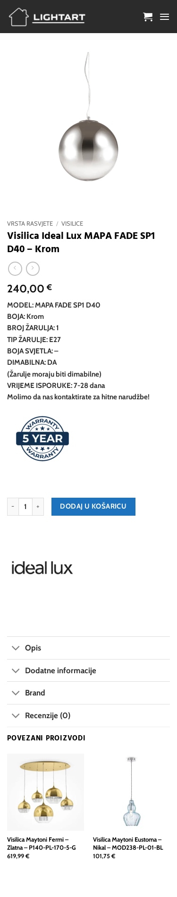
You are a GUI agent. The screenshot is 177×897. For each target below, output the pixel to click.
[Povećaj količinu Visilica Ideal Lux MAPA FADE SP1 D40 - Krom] (38, 507)
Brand (26, 694)
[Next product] (15, 269)
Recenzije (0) (38, 716)
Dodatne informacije (51, 671)
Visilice (72, 223)
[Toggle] (16, 649)
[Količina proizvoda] (25, 507)
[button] (147, 16)
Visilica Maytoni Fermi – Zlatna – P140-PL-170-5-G (41, 843)
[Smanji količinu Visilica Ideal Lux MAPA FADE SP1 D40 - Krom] (12, 507)
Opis (24, 649)
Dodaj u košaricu (93, 506)
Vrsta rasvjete (30, 223)
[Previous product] (33, 269)
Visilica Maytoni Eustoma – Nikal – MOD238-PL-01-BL (128, 843)
